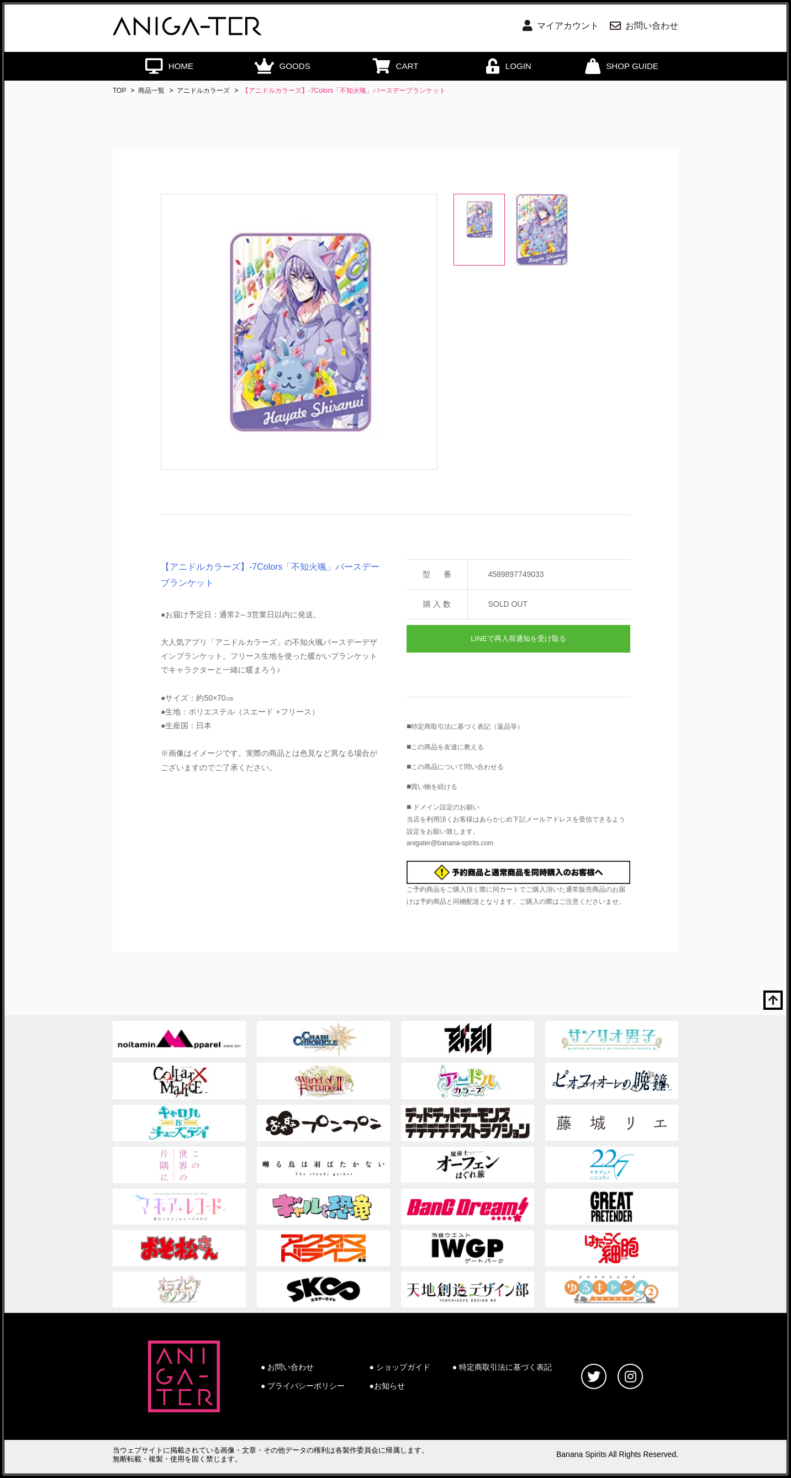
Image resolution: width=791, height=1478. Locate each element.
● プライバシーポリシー (303, 1385)
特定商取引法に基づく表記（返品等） (467, 726)
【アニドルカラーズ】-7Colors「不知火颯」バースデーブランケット (344, 90)
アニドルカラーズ (203, 90)
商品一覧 (151, 90)
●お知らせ (387, 1385)
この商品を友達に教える (447, 747)
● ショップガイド (400, 1367)
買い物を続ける (434, 787)
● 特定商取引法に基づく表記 (502, 1367)
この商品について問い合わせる (457, 767)
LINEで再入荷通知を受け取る (518, 638)
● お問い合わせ (287, 1367)
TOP (119, 90)
